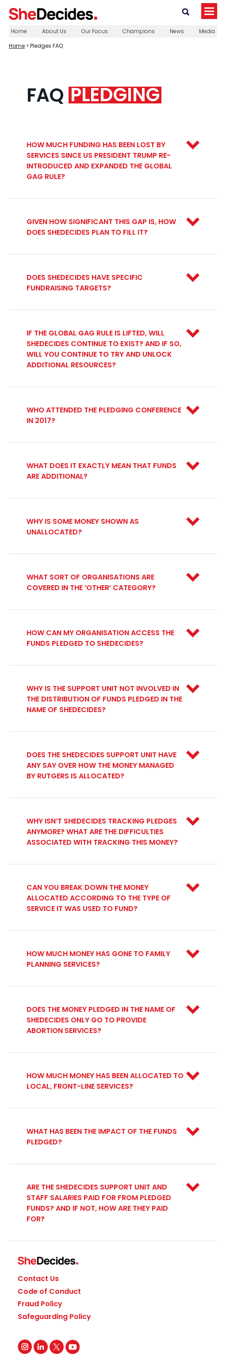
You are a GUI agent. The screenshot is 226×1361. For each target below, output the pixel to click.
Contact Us (38, 1278)
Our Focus (94, 31)
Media (207, 31)
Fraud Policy (40, 1304)
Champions (139, 31)
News (177, 31)
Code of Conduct (49, 1291)
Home (19, 31)
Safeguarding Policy (54, 1316)
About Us (54, 31)
